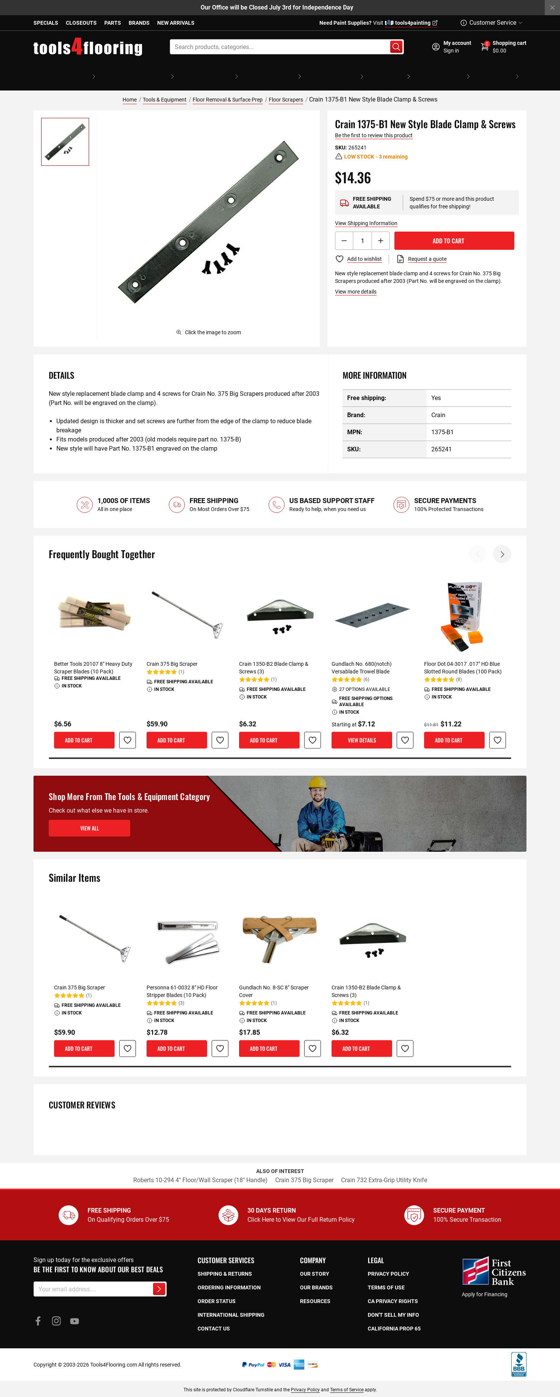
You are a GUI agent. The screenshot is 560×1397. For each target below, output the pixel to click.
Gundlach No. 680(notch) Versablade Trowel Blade (362, 657)
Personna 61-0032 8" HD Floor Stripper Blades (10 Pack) (182, 980)
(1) (181, 661)
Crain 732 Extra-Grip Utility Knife (384, 1169)
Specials (46, 23)
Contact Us (214, 1317)
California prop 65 (394, 1317)
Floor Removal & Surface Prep (228, 89)
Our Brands (316, 1276)
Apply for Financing (484, 1283)
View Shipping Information (366, 212)
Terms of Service (347, 1378)
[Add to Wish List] (358, 247)
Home (130, 89)
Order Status (217, 1290)
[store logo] (88, 47)
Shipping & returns (225, 1263)
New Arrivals (176, 23)
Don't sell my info (393, 1304)
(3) (181, 992)
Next (502, 543)
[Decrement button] (344, 230)
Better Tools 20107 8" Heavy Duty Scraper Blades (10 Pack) (93, 657)
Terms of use (386, 1276)
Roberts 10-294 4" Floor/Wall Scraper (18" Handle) (200, 1169)
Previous (478, 543)
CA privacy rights (393, 1290)
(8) (459, 668)
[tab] (184, 364)
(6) (366, 668)
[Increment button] (381, 230)
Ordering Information (229, 1276)
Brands (139, 23)
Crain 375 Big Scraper (172, 653)
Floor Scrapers (286, 89)
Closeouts (81, 23)
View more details (356, 281)
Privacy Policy (305, 1378)
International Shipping (231, 1304)
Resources (315, 1290)
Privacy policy (388, 1263)
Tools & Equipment (165, 89)
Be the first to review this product (374, 124)
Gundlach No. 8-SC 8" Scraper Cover (274, 980)
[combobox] (287, 46)
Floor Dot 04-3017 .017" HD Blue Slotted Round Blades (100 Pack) (463, 657)
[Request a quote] (421, 247)
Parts (112, 23)
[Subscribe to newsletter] (159, 1278)
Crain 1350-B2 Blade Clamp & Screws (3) (273, 657)
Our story (314, 1263)
